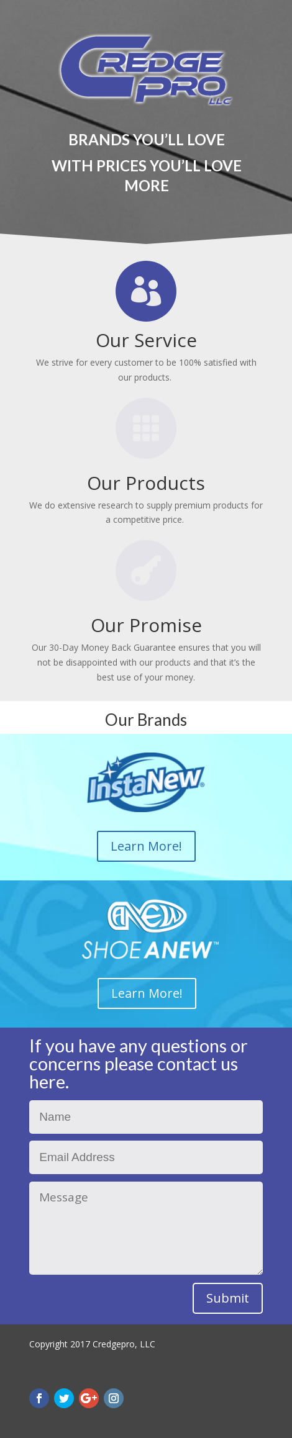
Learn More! (146, 846)
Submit (227, 1298)
